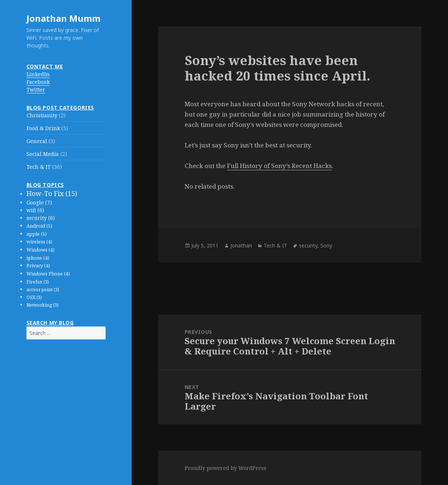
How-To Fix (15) (51, 193)
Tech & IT (38, 166)
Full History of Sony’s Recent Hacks (279, 165)
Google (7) (39, 202)
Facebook (38, 81)
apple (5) (36, 234)
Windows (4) (40, 250)
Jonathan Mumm (63, 18)
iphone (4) (37, 258)
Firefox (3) (37, 282)
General (36, 141)
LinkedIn (38, 74)
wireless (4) (39, 242)
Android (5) (39, 225)
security (308, 245)
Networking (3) (42, 305)
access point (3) (42, 289)
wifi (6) (35, 210)
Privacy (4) (38, 266)
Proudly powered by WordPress (225, 467)
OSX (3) (34, 297)
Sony (326, 245)
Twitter (35, 89)
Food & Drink (43, 128)
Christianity (41, 115)
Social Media (42, 153)
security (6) (40, 218)
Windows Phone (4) (48, 274)
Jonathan (241, 245)
